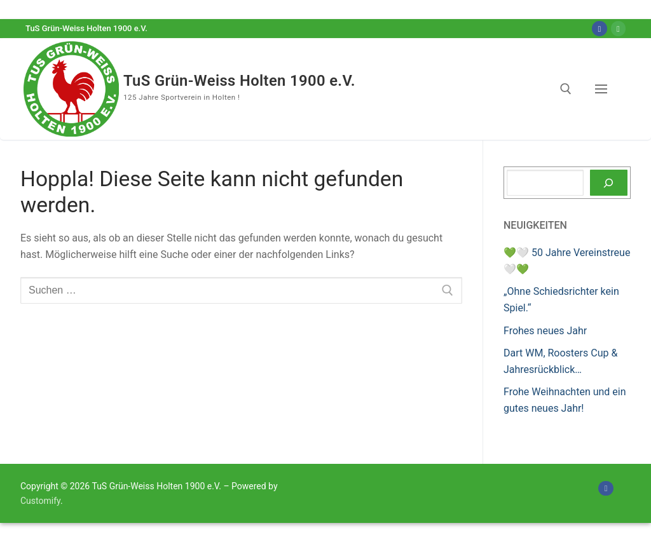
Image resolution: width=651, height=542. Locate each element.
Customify (40, 501)
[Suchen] (608, 183)
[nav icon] (604, 89)
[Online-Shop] (618, 28)
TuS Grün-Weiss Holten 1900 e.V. (245, 80)
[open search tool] (566, 89)
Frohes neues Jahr (545, 331)
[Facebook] (599, 28)
